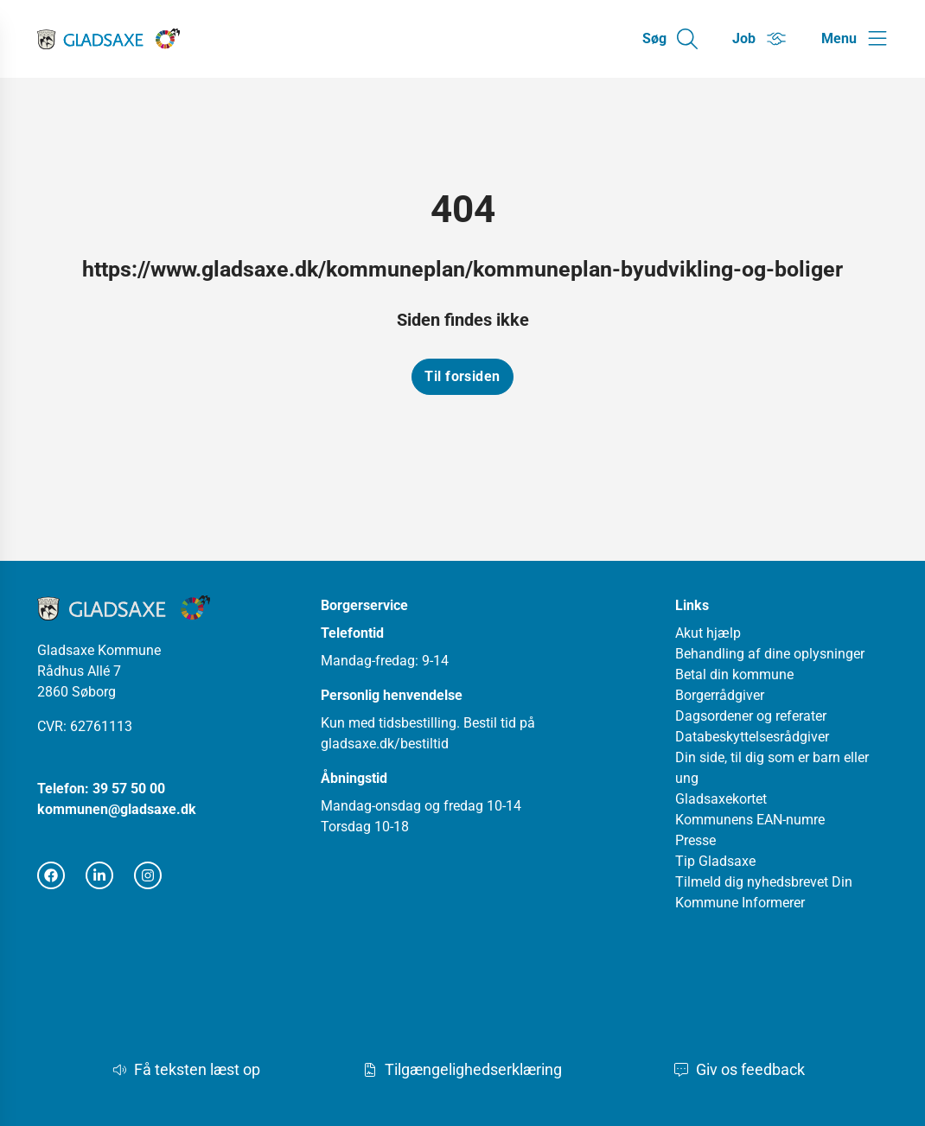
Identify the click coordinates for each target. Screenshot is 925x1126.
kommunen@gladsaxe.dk (116, 809)
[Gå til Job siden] (759, 39)
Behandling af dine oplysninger (769, 654)
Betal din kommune (734, 674)
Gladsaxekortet (721, 799)
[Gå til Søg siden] (670, 39)
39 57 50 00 (128, 788)
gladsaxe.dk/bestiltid (385, 743)
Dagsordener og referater (750, 716)
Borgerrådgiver (719, 695)
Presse (695, 840)
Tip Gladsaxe (715, 861)
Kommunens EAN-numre (750, 819)
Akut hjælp (708, 633)
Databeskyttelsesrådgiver (752, 736)
